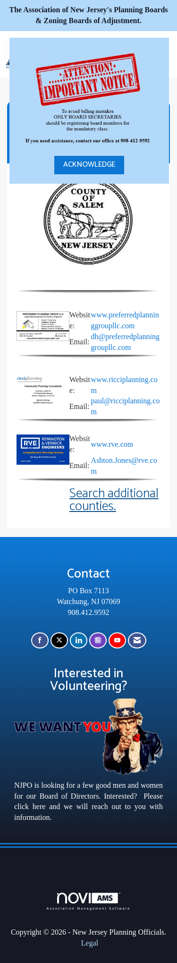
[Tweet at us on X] (59, 640)
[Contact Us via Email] (137, 640)
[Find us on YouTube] (117, 640)
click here (29, 806)
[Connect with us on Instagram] (98, 640)
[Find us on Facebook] (40, 640)
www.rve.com (112, 444)
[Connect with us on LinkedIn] (78, 640)
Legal (89, 943)
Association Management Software (88, 901)
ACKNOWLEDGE (89, 164)
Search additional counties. (114, 500)
